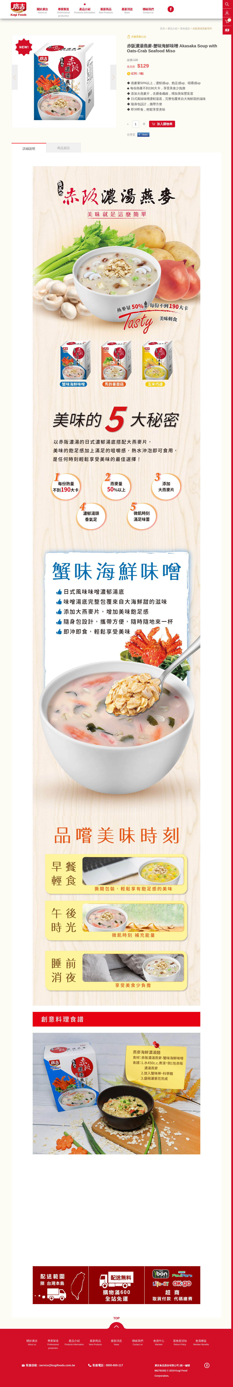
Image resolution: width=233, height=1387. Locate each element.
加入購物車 (164, 124)
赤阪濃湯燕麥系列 (202, 28)
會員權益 (201, 1342)
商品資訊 (63, 148)
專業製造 (63, 12)
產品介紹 (84, 11)
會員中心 (158, 1342)
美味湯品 (185, 28)
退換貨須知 (180, 1342)
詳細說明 (29, 148)
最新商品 (106, 11)
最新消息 (127, 11)
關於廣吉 (42, 11)
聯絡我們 (148, 11)
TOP (116, 1318)
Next (113, 77)
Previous (15, 77)
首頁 (162, 28)
